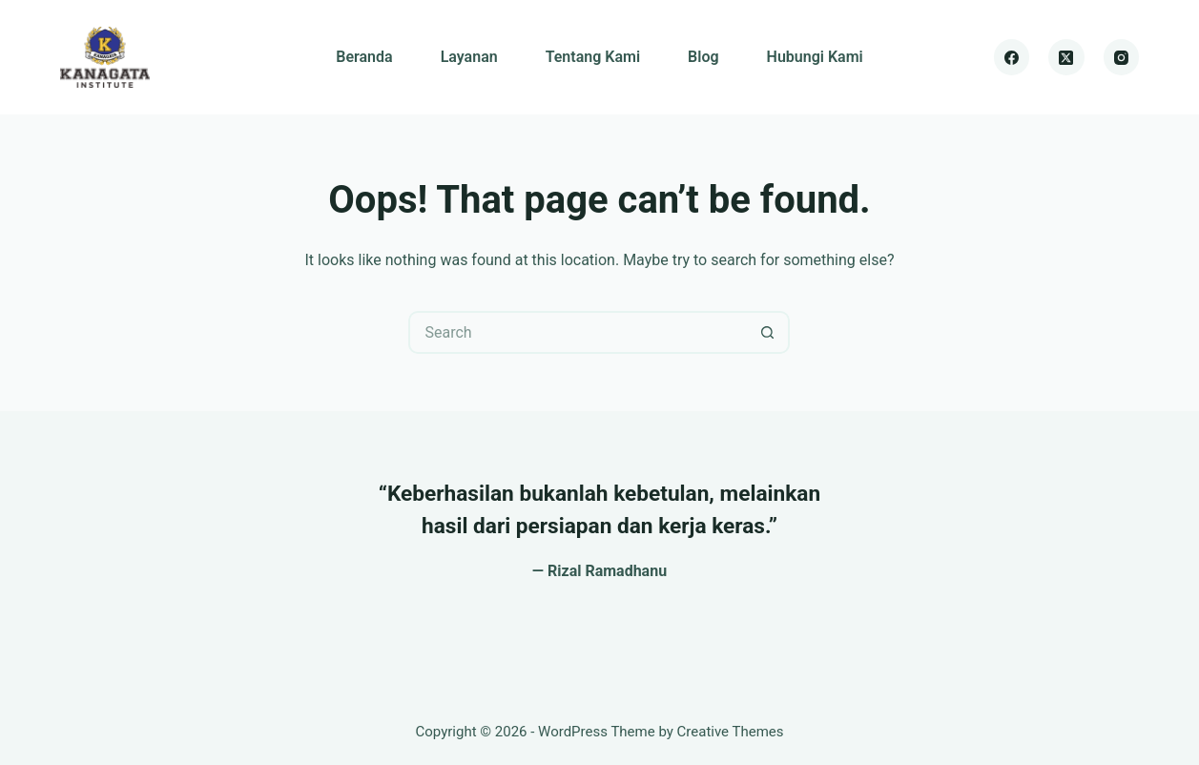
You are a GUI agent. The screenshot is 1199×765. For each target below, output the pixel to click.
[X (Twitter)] (1066, 57)
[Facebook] (1012, 57)
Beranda (364, 57)
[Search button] (768, 332)
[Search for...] (577, 332)
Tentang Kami (593, 57)
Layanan (469, 57)
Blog (703, 57)
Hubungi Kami (815, 57)
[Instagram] (1122, 57)
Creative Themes (730, 731)
